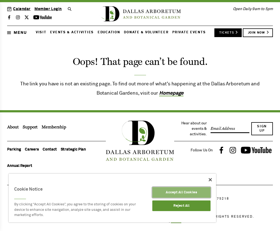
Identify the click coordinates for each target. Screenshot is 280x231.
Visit (41, 32)
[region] (112, 198)
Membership (54, 127)
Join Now (258, 32)
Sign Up (262, 129)
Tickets (228, 32)
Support (30, 127)
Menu (17, 33)
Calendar (19, 9)
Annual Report (19, 166)
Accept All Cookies (181, 192)
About (13, 127)
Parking (14, 149)
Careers (32, 149)
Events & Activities (72, 32)
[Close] (210, 179)
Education (109, 32)
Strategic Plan (73, 149)
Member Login (48, 9)
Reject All (181, 206)
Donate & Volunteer (146, 32)
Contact (50, 149)
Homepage (171, 93)
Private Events (189, 32)
